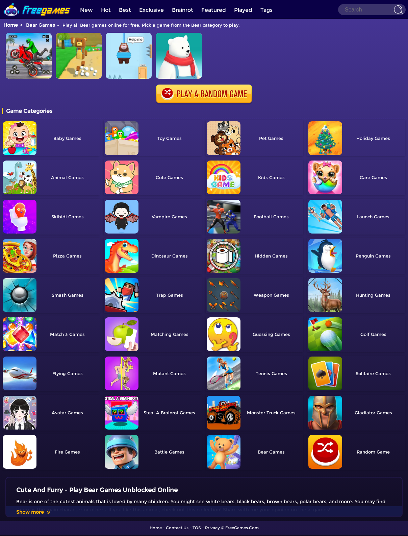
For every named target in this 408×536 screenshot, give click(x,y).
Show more (33, 512)
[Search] (372, 9)
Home (10, 25)
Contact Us (177, 527)
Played (243, 10)
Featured (213, 10)
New (86, 10)
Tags (266, 10)
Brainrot (182, 10)
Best (125, 10)
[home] (37, 2)
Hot (106, 10)
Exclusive (151, 10)
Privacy (212, 527)
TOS (197, 527)
